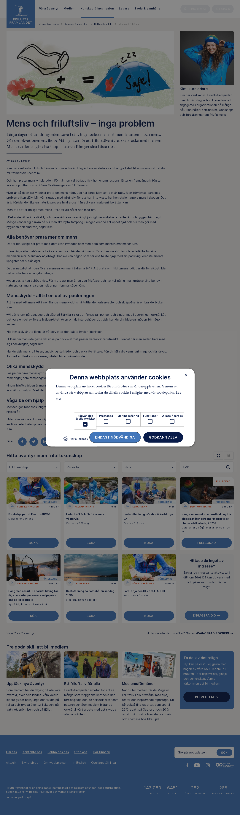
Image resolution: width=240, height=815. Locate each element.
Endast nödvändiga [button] (115, 437)
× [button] (186, 375)
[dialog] (120, 408)
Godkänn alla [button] (163, 437)
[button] (75, 440)
